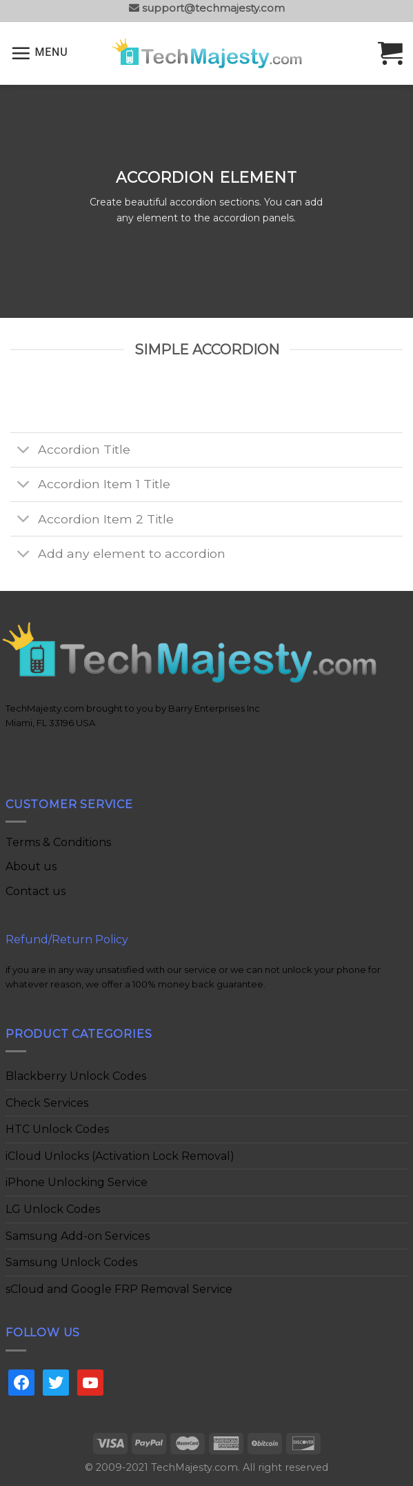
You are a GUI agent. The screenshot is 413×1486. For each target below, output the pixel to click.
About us (31, 866)
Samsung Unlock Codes (71, 1262)
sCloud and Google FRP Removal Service (119, 1289)
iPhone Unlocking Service (77, 1182)
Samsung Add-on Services (78, 1236)
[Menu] (39, 53)
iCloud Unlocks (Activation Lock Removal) (120, 1156)
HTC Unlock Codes (57, 1129)
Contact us (36, 891)
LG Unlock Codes (53, 1209)
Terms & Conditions (58, 842)
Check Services (47, 1103)
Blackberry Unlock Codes (76, 1076)
